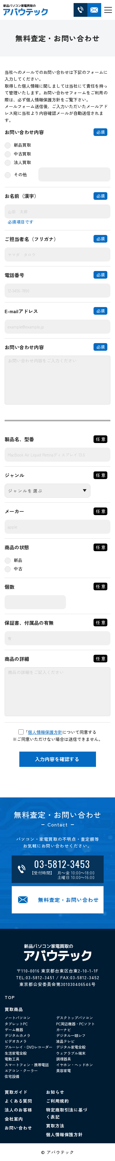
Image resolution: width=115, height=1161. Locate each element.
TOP (10, 997)
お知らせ (55, 1092)
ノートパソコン (17, 1017)
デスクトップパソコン (74, 1017)
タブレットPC (16, 1023)
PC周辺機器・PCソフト (75, 1023)
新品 (18, 560)
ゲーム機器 (14, 1029)
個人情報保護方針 (45, 732)
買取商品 (14, 1009)
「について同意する (57, 732)
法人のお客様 (18, 1110)
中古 (18, 569)
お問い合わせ (18, 1128)
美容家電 (63, 1070)
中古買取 (22, 154)
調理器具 (63, 1058)
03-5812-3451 (40, 977)
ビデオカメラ (16, 1041)
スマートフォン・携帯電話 (27, 1064)
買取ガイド (16, 1092)
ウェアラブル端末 (71, 1053)
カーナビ (63, 1029)
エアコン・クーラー (21, 1070)
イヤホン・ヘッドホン (74, 1064)
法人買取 (22, 162)
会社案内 (14, 1119)
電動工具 (12, 1058)
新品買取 (22, 145)
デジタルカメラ (17, 1035)
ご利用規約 (57, 1101)
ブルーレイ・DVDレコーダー (28, 1046)
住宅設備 (12, 1076)
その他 (20, 174)
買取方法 (55, 1126)
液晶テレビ (65, 1041)
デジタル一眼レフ (71, 1035)
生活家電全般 (16, 1053)
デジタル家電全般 (71, 1046)
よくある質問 (18, 1101)
